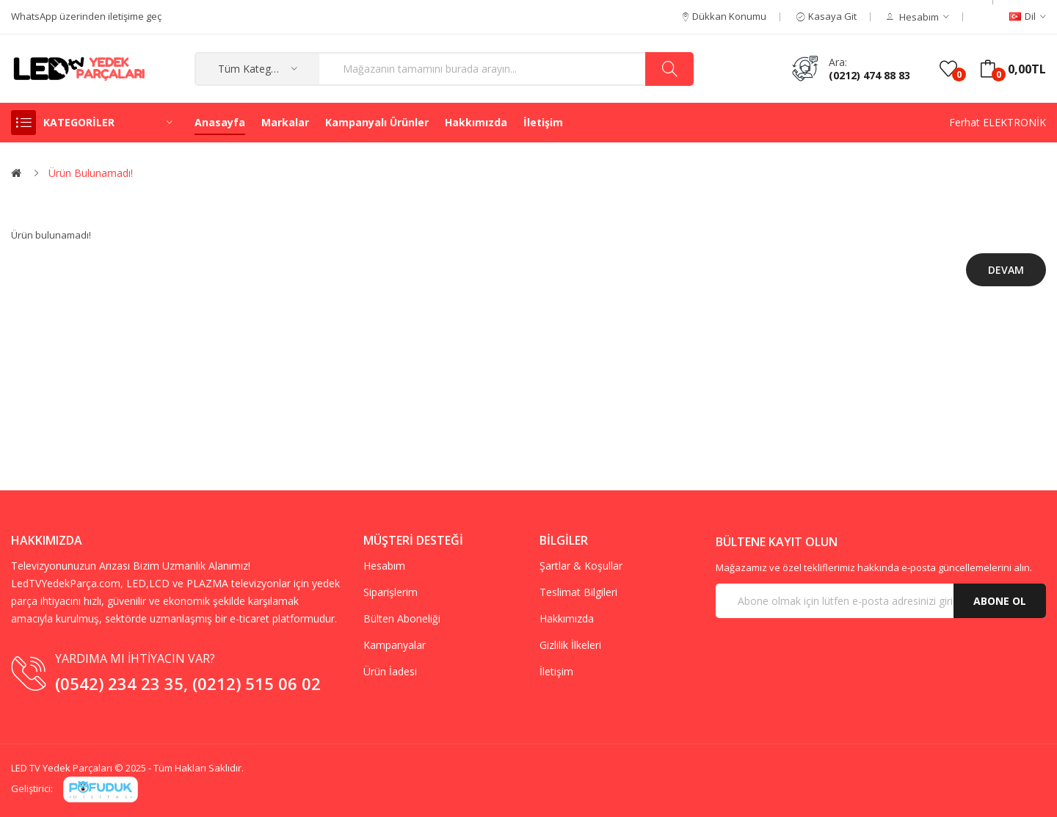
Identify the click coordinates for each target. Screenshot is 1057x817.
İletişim (556, 671)
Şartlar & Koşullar (581, 566)
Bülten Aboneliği (401, 618)
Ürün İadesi (390, 671)
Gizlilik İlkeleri (570, 645)
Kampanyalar (394, 645)
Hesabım (384, 566)
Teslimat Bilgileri (578, 592)
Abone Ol (999, 601)
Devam (1006, 270)
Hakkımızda (567, 618)
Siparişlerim (390, 592)
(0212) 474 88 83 (869, 75)
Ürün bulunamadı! (90, 173)
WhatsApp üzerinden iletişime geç (86, 16)
